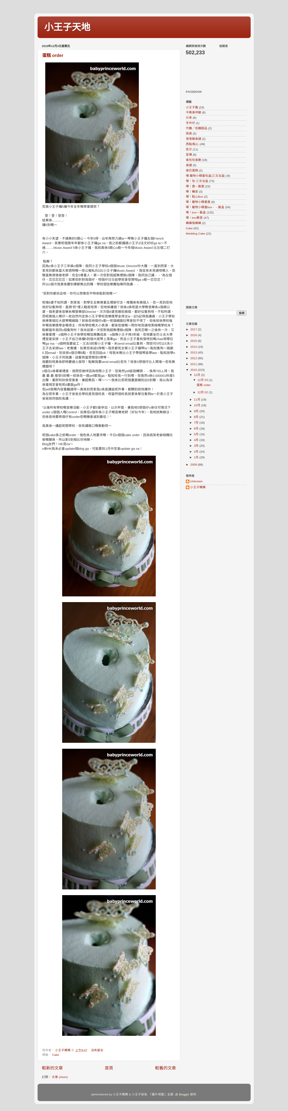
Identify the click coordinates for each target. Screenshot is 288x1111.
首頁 (109, 1068)
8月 (196, 417)
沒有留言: (98, 1050)
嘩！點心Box (194, 196)
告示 (189, 149)
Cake (55, 1054)
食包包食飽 (193, 160)
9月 (196, 411)
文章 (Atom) (60, 1077)
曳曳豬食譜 (193, 138)
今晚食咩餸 (193, 112)
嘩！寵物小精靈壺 (198, 202)
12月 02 (203, 392)
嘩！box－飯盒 (196, 212)
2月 (196, 451)
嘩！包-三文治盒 (197, 181)
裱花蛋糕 (192, 170)
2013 (194, 352)
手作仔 (190, 123)
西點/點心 (192, 144)
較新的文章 (52, 1068)
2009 (194, 464)
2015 (194, 340)
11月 (197, 399)
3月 (196, 445)
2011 (194, 364)
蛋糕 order (52, 55)
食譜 (189, 165)
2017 (194, 329)
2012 (194, 358)
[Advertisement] (213, 270)
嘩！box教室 (194, 217)
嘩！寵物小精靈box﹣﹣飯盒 (205, 207)
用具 (189, 133)
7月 (196, 422)
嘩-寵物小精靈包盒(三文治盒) (206, 175)
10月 (197, 405)
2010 (194, 370)
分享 (189, 117)
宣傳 (189, 154)
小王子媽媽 (198, 487)
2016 (194, 335)
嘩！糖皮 (192, 191)
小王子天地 (67, 27)
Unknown (196, 481)
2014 (194, 346)
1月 (196, 457)
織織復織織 (193, 223)
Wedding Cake (195, 233)
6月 (196, 428)
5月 (196, 434)
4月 (196, 440)
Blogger (184, 1094)
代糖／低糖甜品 (196, 128)
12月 (197, 375)
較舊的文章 (165, 1068)
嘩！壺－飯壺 (195, 186)
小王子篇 (192, 107)
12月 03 (203, 380)
